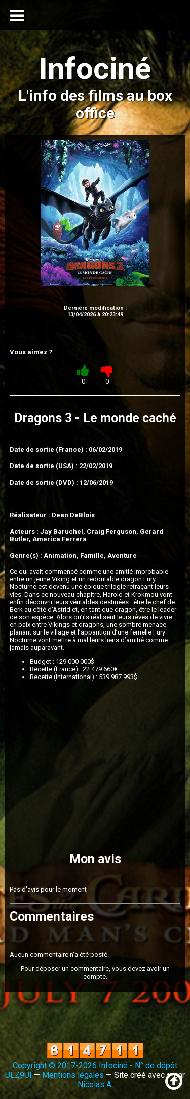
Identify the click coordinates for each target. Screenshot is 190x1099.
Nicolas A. (95, 1084)
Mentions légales (73, 1075)
